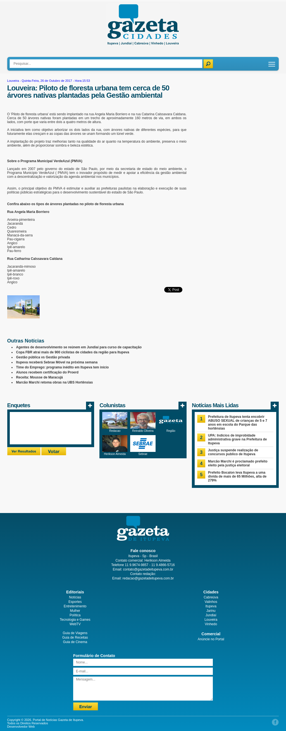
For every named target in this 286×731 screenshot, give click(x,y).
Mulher (75, 611)
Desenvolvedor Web (21, 726)
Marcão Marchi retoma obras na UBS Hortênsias (54, 382)
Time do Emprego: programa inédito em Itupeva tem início (62, 367)
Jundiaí (211, 615)
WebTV (75, 624)
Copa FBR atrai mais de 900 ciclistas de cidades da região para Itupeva (72, 352)
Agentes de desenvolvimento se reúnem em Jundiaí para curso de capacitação (79, 347)
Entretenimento (75, 606)
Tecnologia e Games (75, 620)
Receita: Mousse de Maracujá (39, 377)
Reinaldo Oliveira (142, 430)
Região (170, 430)
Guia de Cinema (75, 642)
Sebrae (142, 454)
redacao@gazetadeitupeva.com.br (148, 578)
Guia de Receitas (75, 637)
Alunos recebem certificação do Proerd (47, 372)
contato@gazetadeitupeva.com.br (148, 569)
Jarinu (211, 611)
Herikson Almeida (115, 454)
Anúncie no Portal (211, 639)
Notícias (75, 597)
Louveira (13, 80)
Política (75, 615)
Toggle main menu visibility (272, 62)
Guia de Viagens (75, 633)
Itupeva (210, 606)
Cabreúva (211, 597)
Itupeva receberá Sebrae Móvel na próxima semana (56, 362)
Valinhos (211, 602)
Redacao (114, 430)
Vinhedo (211, 624)
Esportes (75, 602)
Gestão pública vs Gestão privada (43, 357)
